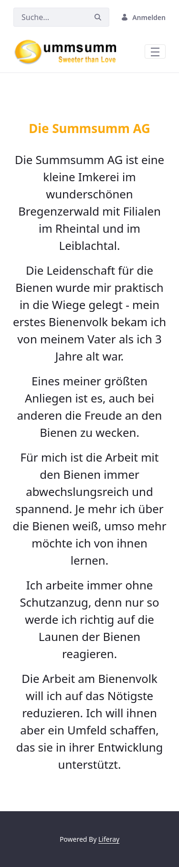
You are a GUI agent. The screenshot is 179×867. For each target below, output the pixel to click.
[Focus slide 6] (133, 91)
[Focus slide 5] (115, 91)
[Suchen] (50, 17)
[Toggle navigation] (155, 51)
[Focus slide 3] (81, 91)
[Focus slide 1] (47, 91)
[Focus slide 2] (64, 91)
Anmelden (143, 17)
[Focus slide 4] (98, 91)
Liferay (108, 839)
